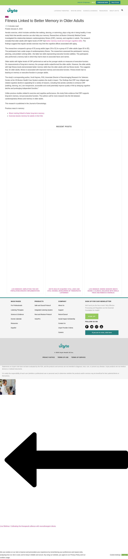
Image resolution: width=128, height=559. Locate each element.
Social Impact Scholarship (66, 319)
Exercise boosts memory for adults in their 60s (26, 116)
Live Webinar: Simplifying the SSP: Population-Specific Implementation (25, 290)
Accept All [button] (124, 555)
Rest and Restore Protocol (43, 314)
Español (13, 328)
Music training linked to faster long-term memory (26, 113)
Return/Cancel (63, 314)
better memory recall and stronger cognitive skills (64, 41)
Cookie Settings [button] (115, 555)
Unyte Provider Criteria (65, 328)
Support (60, 310)
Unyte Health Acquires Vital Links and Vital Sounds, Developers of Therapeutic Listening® (64, 290)
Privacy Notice (49, 357)
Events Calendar (16, 319)
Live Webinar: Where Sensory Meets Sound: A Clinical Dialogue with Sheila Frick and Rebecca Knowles (103, 290)
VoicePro (37, 319)
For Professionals (16, 305)
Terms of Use (63, 357)
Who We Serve (76, 11)
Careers (61, 332)
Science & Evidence (90, 11)
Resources (103, 11)
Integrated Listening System (44, 310)
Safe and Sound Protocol (43, 305)
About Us (61, 305)
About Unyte (114, 11)
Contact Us (61, 323)
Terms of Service (78, 357)
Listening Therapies (61, 11)
